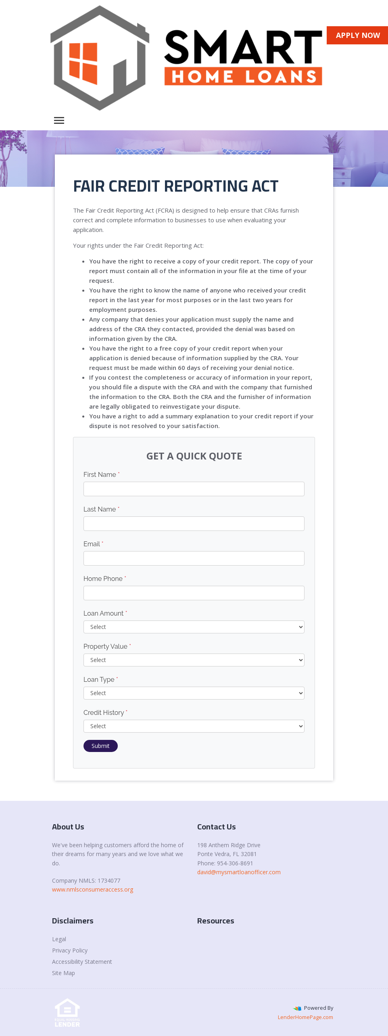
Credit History (105, 712)
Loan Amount (105, 613)
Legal (59, 939)
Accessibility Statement (82, 961)
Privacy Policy (70, 950)
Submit (101, 746)
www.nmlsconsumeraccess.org (92, 889)
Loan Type (100, 679)
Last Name (101, 509)
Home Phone (104, 579)
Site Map (63, 973)
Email (93, 544)
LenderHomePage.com (305, 1017)
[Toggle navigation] (59, 120)
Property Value (107, 646)
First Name (101, 474)
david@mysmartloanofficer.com (239, 872)
